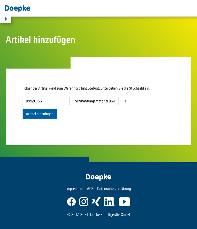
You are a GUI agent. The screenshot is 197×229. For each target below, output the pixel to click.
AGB (90, 188)
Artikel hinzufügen (40, 113)
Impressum (74, 188)
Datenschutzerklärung (114, 188)
